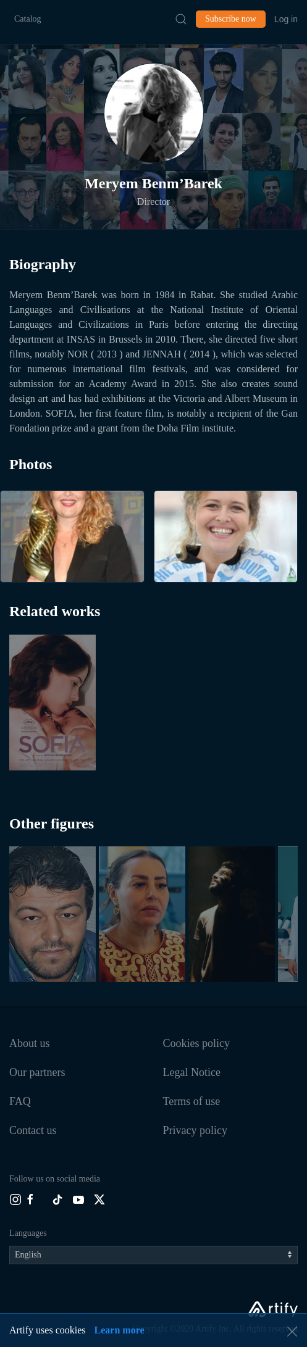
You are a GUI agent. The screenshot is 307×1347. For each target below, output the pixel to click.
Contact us (33, 1130)
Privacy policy (195, 1130)
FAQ (20, 1101)
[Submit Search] (181, 19)
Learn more (120, 1330)
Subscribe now (230, 18)
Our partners (37, 1072)
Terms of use (192, 1101)
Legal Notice (192, 1072)
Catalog (27, 18)
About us (29, 1043)
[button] (154, 113)
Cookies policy (196, 1043)
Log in (286, 19)
